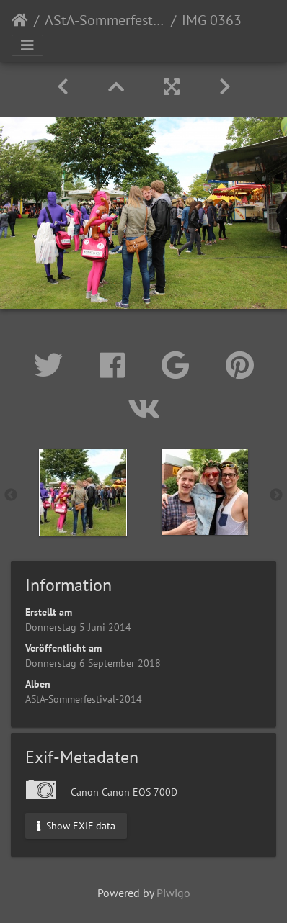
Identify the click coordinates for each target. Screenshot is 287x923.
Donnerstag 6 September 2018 (93, 663)
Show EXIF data (76, 825)
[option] (83, 492)
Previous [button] (11, 495)
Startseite (20, 20)
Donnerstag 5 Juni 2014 (78, 627)
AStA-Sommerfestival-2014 (105, 20)
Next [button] (276, 495)
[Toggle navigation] (27, 45)
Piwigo (173, 893)
